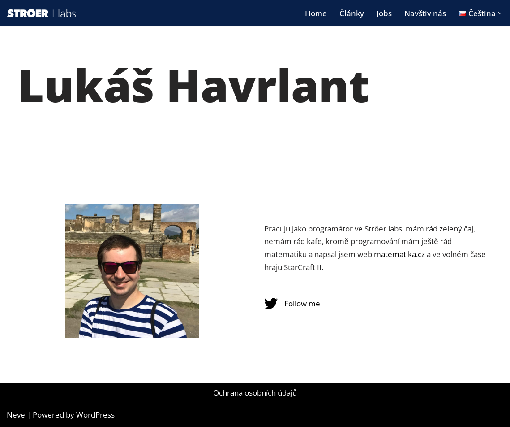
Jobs (384, 13)
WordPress (95, 415)
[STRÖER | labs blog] (42, 13)
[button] (500, 13)
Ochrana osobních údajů (255, 393)
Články (351, 13)
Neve (16, 415)
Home (316, 13)
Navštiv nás (425, 13)
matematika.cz (399, 254)
